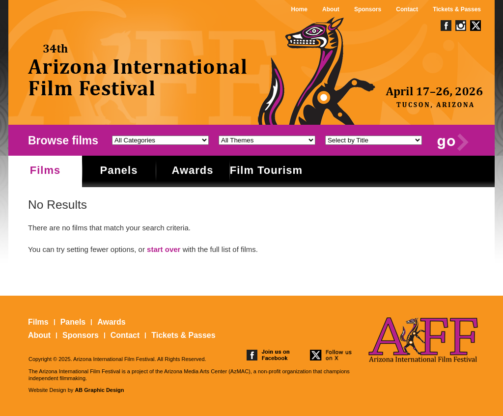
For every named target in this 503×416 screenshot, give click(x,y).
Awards (192, 170)
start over (163, 249)
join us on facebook (268, 355)
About (330, 9)
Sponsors (367, 9)
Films (45, 170)
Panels (119, 170)
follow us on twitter (331, 355)
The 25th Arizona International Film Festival (138, 70)
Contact (407, 9)
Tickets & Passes (457, 9)
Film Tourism (266, 170)
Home (299, 9)
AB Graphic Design (99, 390)
